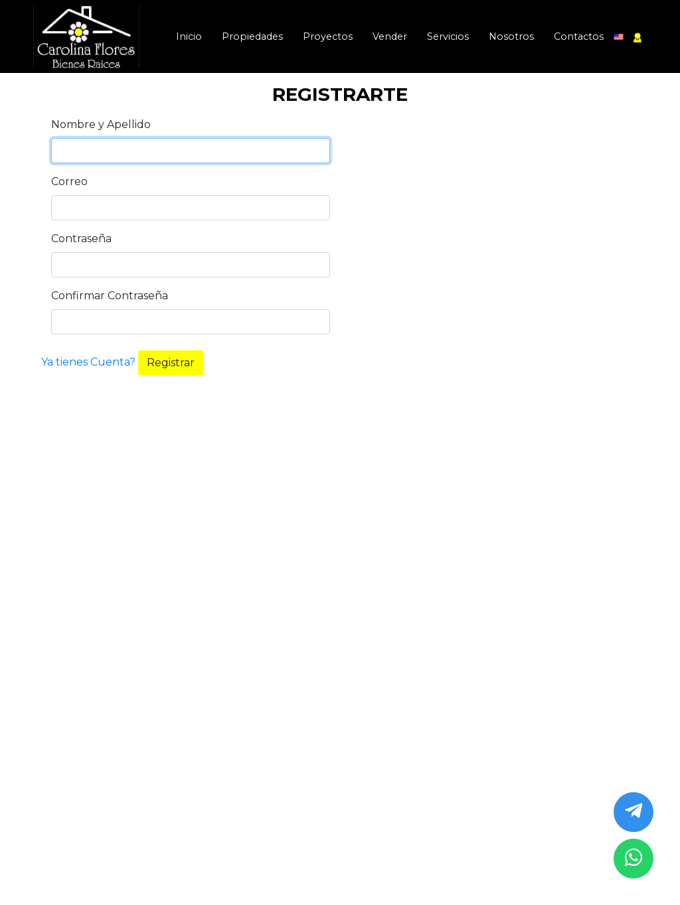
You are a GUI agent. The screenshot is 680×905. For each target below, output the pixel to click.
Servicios (448, 36)
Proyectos (328, 36)
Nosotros (511, 36)
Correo (69, 181)
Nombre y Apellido (101, 124)
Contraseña (81, 238)
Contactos (579, 36)
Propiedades (252, 36)
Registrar (171, 362)
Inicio (189, 36)
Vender (390, 36)
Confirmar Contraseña (109, 295)
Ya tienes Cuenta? (89, 362)
